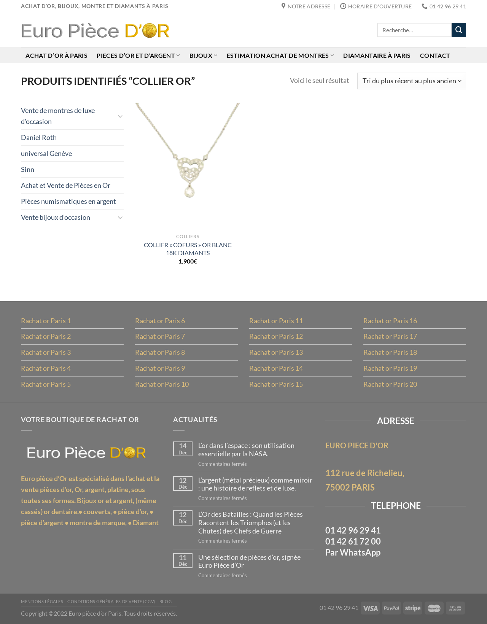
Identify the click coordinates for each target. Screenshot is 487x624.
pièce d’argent (42, 522)
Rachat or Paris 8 (160, 352)
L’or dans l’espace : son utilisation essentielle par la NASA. (246, 449)
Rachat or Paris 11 (276, 320)
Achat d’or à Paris (56, 55)
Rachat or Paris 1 (46, 320)
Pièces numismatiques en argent (68, 201)
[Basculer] (120, 116)
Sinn (27, 169)
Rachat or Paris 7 (160, 336)
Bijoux (203, 55)
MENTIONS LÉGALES (42, 601)
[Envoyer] (459, 30)
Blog (165, 601)
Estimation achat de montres (280, 55)
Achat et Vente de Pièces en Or (65, 185)
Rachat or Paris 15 (276, 384)
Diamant (146, 522)
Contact (435, 55)
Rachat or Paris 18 (390, 352)
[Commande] (411, 81)
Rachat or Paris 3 (46, 352)
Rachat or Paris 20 (390, 384)
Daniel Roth (39, 137)
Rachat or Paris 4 (46, 368)
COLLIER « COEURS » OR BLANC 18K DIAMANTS (188, 248)
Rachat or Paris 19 (390, 368)
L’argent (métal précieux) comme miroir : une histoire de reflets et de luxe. (255, 484)
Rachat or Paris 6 (160, 320)
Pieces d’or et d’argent (138, 55)
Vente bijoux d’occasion (55, 217)
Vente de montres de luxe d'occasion (58, 115)
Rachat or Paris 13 (276, 352)
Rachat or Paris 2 (46, 336)
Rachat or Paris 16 (390, 320)
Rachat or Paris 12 (276, 336)
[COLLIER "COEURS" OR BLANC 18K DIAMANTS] (187, 166)
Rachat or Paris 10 (162, 384)
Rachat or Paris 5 (46, 384)
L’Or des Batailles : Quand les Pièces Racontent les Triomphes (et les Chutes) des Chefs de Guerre (250, 522)
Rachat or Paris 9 (160, 368)
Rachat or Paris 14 (276, 368)
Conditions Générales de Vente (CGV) (111, 601)
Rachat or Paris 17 (390, 336)
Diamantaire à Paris (377, 55)
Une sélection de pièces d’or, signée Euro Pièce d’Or (249, 561)
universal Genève (46, 153)
